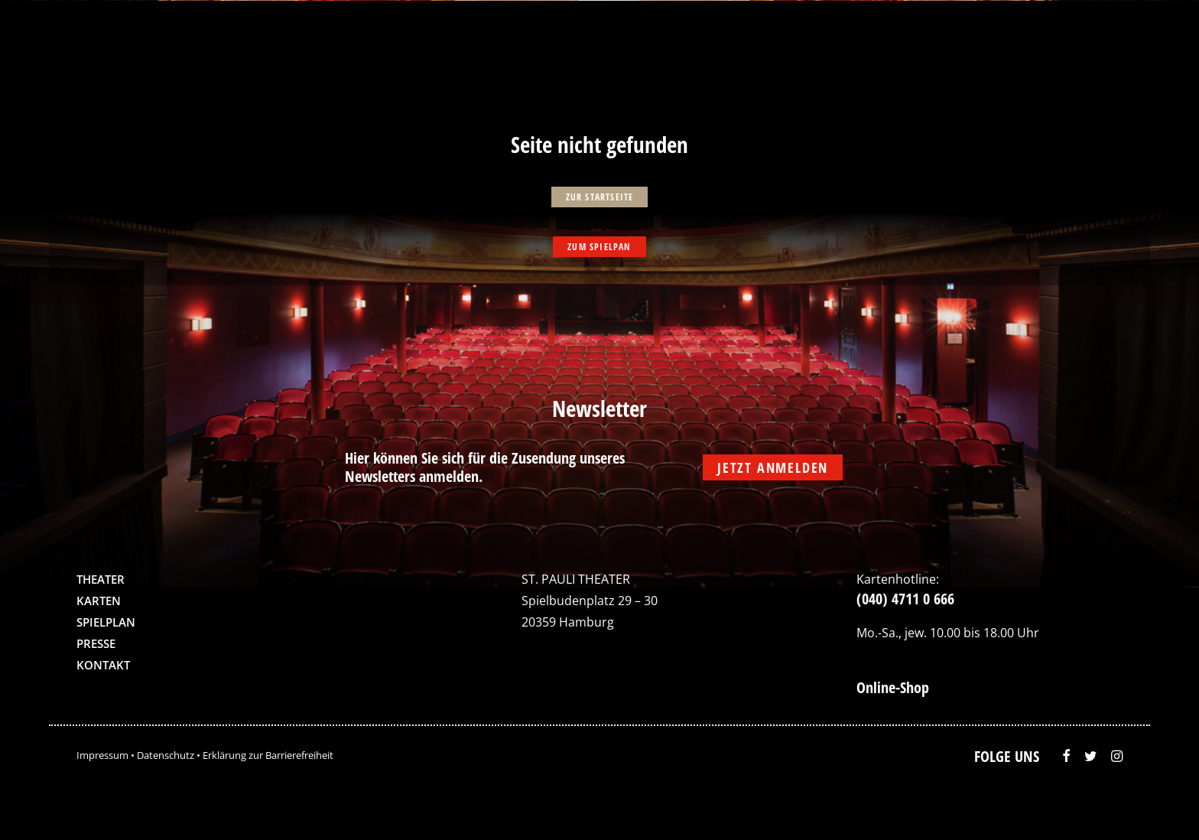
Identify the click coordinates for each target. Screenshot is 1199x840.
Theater (100, 579)
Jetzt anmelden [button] (772, 467)
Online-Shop (892, 687)
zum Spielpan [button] (599, 246)
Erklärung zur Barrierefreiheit (268, 755)
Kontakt (103, 664)
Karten (98, 600)
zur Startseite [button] (600, 196)
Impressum (102, 755)
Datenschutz (165, 755)
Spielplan (105, 622)
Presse (95, 643)
